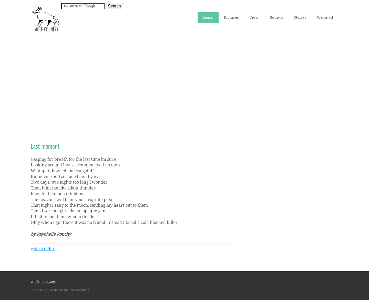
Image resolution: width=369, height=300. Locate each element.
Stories (300, 17)
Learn (208, 17)
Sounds (276, 17)
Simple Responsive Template (69, 290)
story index (44, 248)
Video (254, 17)
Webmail (325, 17)
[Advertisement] (184, 80)
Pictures (231, 17)
